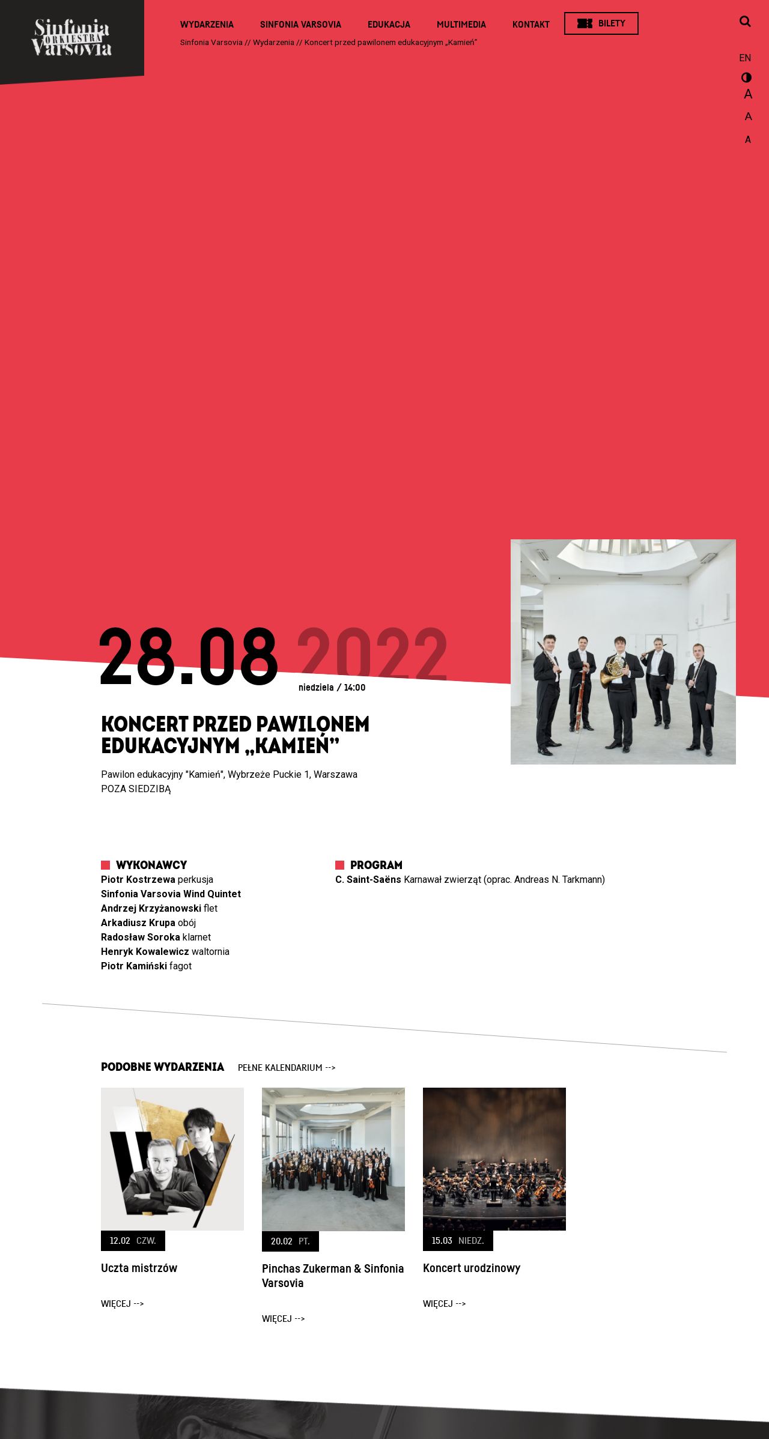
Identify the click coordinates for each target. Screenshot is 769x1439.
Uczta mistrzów (139, 1268)
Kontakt (531, 24)
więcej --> (122, 1304)
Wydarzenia (207, 24)
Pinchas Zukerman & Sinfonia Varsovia (333, 1276)
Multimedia (461, 24)
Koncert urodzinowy (471, 1268)
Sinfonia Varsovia (300, 24)
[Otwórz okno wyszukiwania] (745, 22)
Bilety (611, 23)
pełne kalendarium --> (287, 1068)
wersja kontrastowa (745, 79)
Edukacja (389, 24)
